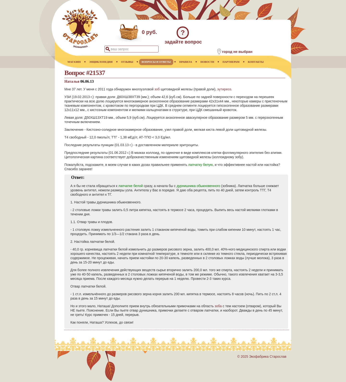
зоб (157, 89)
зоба (218, 306)
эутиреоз (224, 89)
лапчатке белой (130, 186)
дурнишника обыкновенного (198, 186)
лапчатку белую (200, 165)
